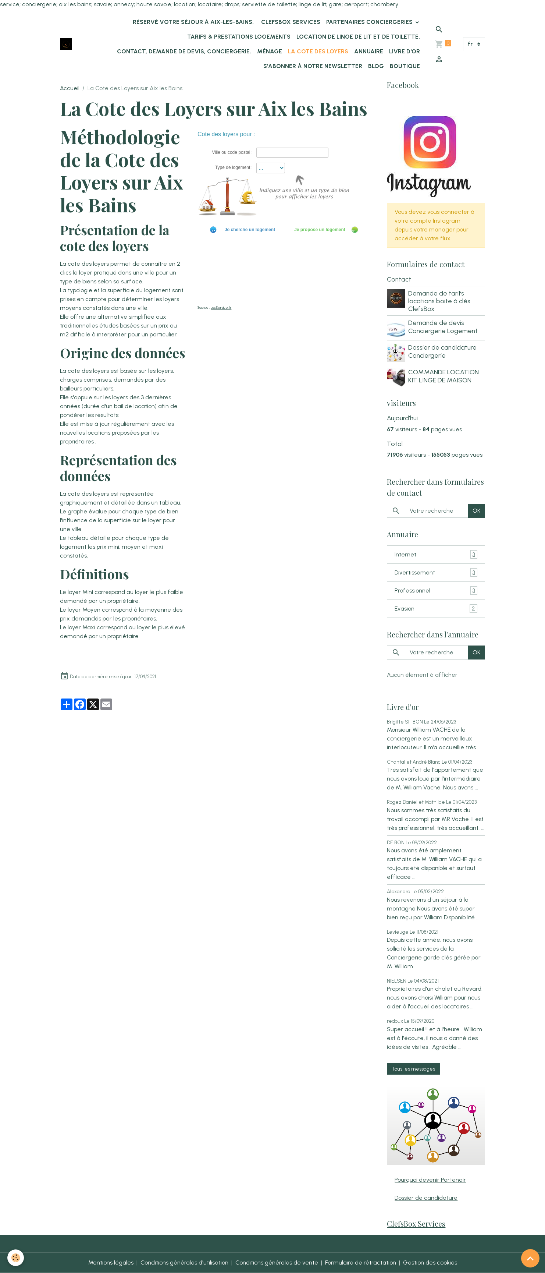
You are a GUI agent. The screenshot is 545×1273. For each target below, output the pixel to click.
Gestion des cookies (430, 1262)
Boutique (405, 66)
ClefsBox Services (290, 21)
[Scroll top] (530, 1258)
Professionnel (436, 590)
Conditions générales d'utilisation (184, 1262)
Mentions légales (110, 1262)
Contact (399, 279)
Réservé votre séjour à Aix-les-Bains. (192, 21)
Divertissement (436, 572)
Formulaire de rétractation (360, 1262)
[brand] (66, 44)
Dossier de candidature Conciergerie (442, 351)
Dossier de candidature (426, 1197)
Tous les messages (413, 1069)
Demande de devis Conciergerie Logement (443, 326)
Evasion (436, 608)
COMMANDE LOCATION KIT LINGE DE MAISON (443, 375)
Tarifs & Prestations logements (239, 36)
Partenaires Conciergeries (370, 21)
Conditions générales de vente (276, 1262)
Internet (436, 554)
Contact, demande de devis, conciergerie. (184, 51)
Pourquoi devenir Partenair (430, 1179)
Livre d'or (404, 51)
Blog (376, 66)
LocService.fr (221, 307)
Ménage (269, 51)
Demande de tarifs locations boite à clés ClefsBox (439, 300)
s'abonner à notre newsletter (312, 66)
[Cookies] (15, 1257)
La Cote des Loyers (318, 51)
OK (476, 510)
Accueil (69, 88)
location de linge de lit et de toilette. (358, 36)
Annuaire (368, 51)
